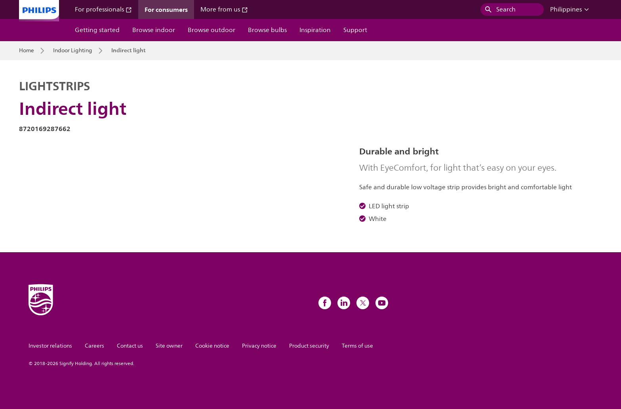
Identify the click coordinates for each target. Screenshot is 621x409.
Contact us (130, 345)
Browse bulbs (267, 30)
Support (355, 30)
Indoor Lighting (72, 50)
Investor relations (50, 345)
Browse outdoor (211, 30)
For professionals (103, 9)
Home (26, 50)
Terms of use (357, 345)
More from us (224, 9)
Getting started (97, 30)
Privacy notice (259, 345)
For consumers (166, 9)
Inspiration (315, 30)
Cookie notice (212, 345)
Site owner (169, 345)
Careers (94, 345)
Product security (309, 345)
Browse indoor (153, 30)
